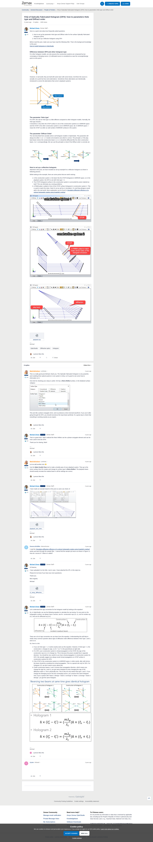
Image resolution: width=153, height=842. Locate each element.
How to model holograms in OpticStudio (42, 46)
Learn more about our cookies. (110, 829)
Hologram (56, 348)
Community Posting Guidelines (63, 801)
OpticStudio (34, 348)
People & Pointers (49, 10)
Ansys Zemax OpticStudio (76, 815)
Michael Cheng (34, 28)
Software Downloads (74, 822)
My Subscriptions (49, 822)
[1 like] (37, 354)
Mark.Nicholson (35, 371)
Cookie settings (79, 801)
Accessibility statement (92, 801)
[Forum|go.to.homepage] (27, 4)
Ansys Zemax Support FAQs (65, 3)
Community (25, 10)
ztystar (32, 762)
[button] (112, 4)
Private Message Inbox (51, 818)
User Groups (80, 3)
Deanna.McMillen (35, 546)
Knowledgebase (39, 3)
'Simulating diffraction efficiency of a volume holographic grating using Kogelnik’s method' (63, 549)
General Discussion (36, 10)
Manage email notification (52, 815)
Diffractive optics (45, 348)
